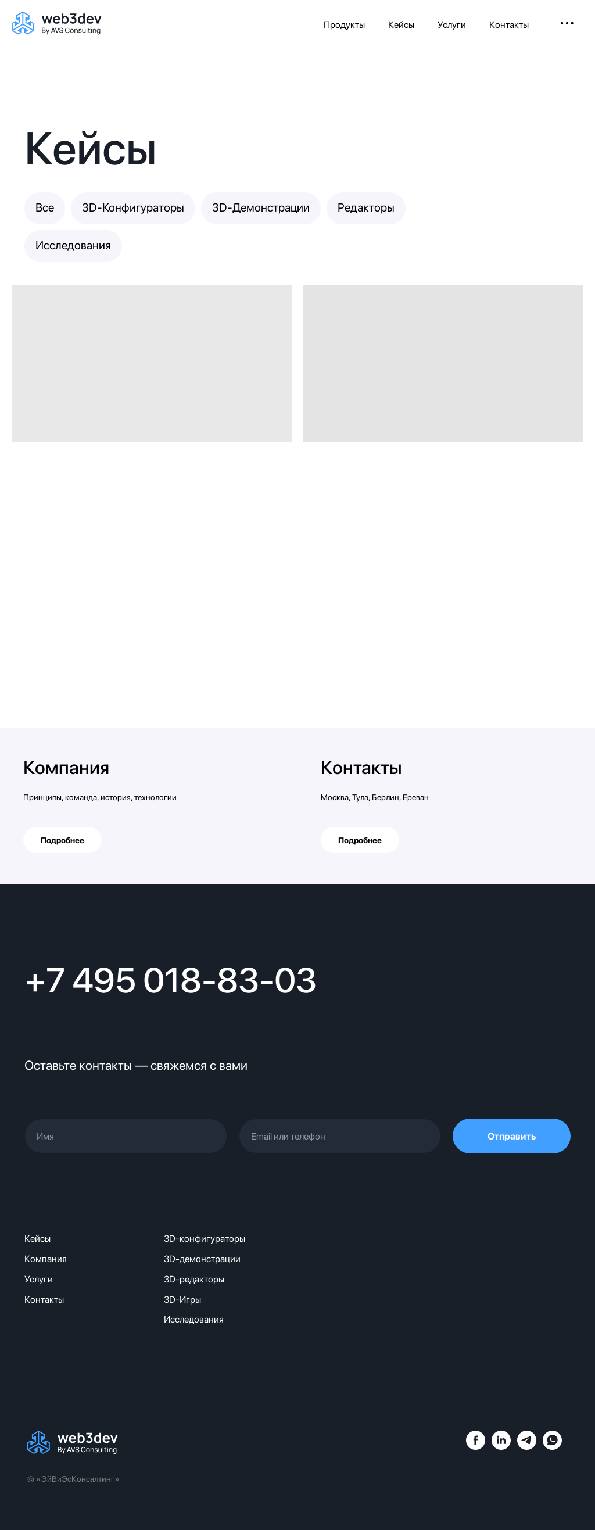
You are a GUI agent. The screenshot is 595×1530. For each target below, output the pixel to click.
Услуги (452, 24)
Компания (66, 768)
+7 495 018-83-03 (170, 980)
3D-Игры (182, 1299)
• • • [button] (567, 23)
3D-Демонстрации (261, 207)
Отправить (512, 1136)
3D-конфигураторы (204, 1238)
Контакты (509, 24)
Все (44, 207)
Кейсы (401, 24)
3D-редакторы (194, 1279)
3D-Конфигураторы (133, 207)
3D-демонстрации (202, 1258)
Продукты (344, 24)
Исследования (73, 245)
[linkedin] (501, 1447)
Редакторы (366, 207)
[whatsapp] (552, 1447)
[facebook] (475, 1447)
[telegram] (526, 1447)
